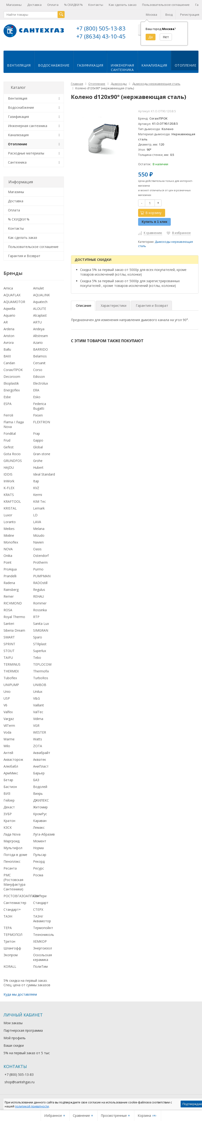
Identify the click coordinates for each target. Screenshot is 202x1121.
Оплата (52, 5)
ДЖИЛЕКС (41, 799)
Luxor (8, 514)
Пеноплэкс (12, 860)
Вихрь (38, 793)
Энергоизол (42, 947)
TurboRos (40, 677)
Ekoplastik (11, 382)
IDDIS (8, 473)
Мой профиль (15, 1037)
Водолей (40, 786)
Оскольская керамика (42, 956)
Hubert (38, 466)
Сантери (40, 895)
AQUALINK (41, 294)
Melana (38, 527)
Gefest (9, 446)
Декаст (9, 806)
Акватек (39, 759)
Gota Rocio (12, 453)
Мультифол (13, 847)
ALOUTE (39, 308)
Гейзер (9, 799)
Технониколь (43, 933)
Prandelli (10, 575)
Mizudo (38, 534)
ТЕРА (8, 927)
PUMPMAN (41, 575)
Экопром (11, 954)
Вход (169, 14)
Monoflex (11, 541)
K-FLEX (9, 487)
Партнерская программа (23, 1029)
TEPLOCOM (42, 663)
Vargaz (9, 718)
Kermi (37, 493)
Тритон (9, 940)
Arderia (9, 328)
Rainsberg (11, 589)
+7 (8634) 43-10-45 (100, 36)
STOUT (9, 650)
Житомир (40, 806)
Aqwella (9, 308)
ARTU (37, 321)
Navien (38, 541)
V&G (36, 697)
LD (35, 514)
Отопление (185, 64)
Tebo (37, 657)
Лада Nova (12, 833)
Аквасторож (13, 759)
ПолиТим (40, 965)
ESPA (8, 403)
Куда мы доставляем (20, 993)
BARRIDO (40, 348)
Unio (7, 691)
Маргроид (11, 840)
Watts (37, 738)
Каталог (18, 86)
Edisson (39, 375)
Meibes (9, 527)
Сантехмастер (15, 902)
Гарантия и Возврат (24, 255)
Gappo (38, 439)
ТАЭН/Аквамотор (42, 917)
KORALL (10, 965)
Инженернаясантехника (122, 66)
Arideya (38, 328)
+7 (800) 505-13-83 (100, 28)
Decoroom (12, 375)
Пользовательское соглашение (166, 5)
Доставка (34, 5)
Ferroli (8, 414)
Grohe (38, 459)
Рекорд (39, 860)
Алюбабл (11, 765)
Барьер (39, 772)
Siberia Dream (14, 629)
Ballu (7, 348)
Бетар (8, 779)
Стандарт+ (12, 908)
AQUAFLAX (12, 294)
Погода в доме (15, 853)
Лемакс (39, 826)
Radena (9, 582)
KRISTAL (10, 507)
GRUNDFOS (13, 459)
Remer (9, 595)
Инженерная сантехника (27, 125)
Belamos (40, 355)
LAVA (37, 521)
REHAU (38, 595)
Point (8, 561)
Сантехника (17, 161)
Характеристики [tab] (113, 304)
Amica (8, 287)
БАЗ (36, 779)
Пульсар (39, 853)
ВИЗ (7, 793)
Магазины (14, 5)
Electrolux (40, 382)
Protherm (40, 561)
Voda (7, 731)
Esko (36, 396)
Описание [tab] (83, 304)
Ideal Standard (44, 473)
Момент (39, 840)
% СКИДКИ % (73, 5)
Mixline (9, 534)
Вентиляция (19, 64)
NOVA (8, 548)
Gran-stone (41, 453)
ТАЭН (8, 915)
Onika (8, 555)
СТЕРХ (38, 908)
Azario (38, 342)
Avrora (9, 342)
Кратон (9, 819)
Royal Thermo (14, 616)
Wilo (7, 745)
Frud (7, 439)
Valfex (8, 711)
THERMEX (11, 670)
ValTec (38, 711)
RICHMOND (13, 602)
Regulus (39, 589)
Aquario (9, 314)
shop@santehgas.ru (19, 1081)
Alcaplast (40, 314)
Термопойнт (43, 927)
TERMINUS (12, 663)
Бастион (10, 786)
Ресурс (38, 867)
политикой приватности (32, 1106)
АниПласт (41, 765)
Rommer (40, 602)
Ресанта (10, 867)
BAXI (7, 355)
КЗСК (8, 826)
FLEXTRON (41, 421)
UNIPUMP (11, 684)
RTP (36, 616)
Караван (40, 819)
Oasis (37, 548)
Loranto (10, 521)
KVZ (36, 487)
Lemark (39, 507)
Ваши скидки (14, 1044)
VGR (36, 725)
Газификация (90, 64)
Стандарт (40, 902)
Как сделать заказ (122, 5)
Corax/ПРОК (13, 369)
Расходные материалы (26, 152)
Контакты (95, 5)
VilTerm (9, 725)
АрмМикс (11, 772)
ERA (36, 389)
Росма (38, 874)
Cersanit (39, 362)
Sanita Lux (41, 623)
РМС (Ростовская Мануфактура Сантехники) (14, 881)
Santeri (9, 623)
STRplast (40, 643)
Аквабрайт (41, 752)
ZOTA (37, 745)
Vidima (38, 718)
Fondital (10, 432)
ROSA (8, 609)
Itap (36, 480)
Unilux (37, 691)
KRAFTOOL (12, 500)
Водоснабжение (54, 64)
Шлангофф (12, 947)
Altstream (40, 335)
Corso (37, 369)
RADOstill (40, 582)
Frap (36, 432)
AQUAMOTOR (14, 301)
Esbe (7, 396)
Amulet (38, 287)
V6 (5, 704)
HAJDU (9, 466)
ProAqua (10, 568)
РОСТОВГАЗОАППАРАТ (22, 895)
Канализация (154, 64)
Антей (8, 752)
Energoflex (12, 389)
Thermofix (41, 670)
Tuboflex (10, 677)
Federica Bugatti (39, 405)
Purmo (38, 568)
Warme (9, 738)
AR (6, 321)
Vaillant (38, 704)
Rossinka (40, 609)
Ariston (9, 335)
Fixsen (38, 414)
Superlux (39, 650)
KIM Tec (39, 500)
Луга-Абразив (44, 833)
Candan (9, 362)
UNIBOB (39, 684)
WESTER (39, 731)
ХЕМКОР (40, 940)
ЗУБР (8, 813)
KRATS (9, 493)
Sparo (37, 636)
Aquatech (40, 301)
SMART (9, 636)
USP (7, 697)
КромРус (40, 813)
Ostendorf (41, 555)
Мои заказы (13, 1022)
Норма (38, 847)
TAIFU (8, 657)
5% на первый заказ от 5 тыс (27, 1052)
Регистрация (189, 14)
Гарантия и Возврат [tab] (152, 304)
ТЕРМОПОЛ (13, 933)
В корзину (150, 212)
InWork (9, 480)
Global (38, 446)
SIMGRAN (40, 629)
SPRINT (9, 643)
